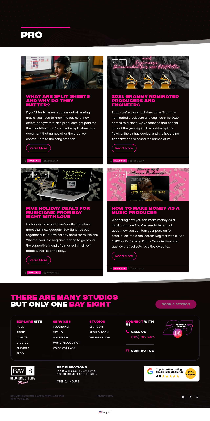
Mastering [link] (61, 337)
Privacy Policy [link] (105, 395)
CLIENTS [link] (22, 337)
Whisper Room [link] (99, 337)
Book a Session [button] (175, 304)
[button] (183, 397)
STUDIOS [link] (22, 342)
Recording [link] (61, 327)
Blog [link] (29, 62)
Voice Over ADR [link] (64, 348)
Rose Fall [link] (34, 160)
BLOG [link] (20, 353)
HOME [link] (20, 327)
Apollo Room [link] (99, 332)
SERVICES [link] (23, 348)
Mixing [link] (58, 332)
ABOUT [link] (21, 332)
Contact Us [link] (142, 350)
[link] (141, 335)
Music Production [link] (66, 342)
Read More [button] (38, 148)
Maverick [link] (120, 160)
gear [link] (36, 174)
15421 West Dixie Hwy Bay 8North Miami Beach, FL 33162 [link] (77, 373)
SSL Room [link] (96, 327)
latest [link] (123, 62)
